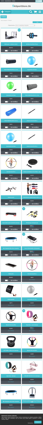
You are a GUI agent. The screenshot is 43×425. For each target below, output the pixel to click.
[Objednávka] (25, 25)
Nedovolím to (30, 422)
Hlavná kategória (4, 20)
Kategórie (8, 11)
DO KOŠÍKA (14, 50)
